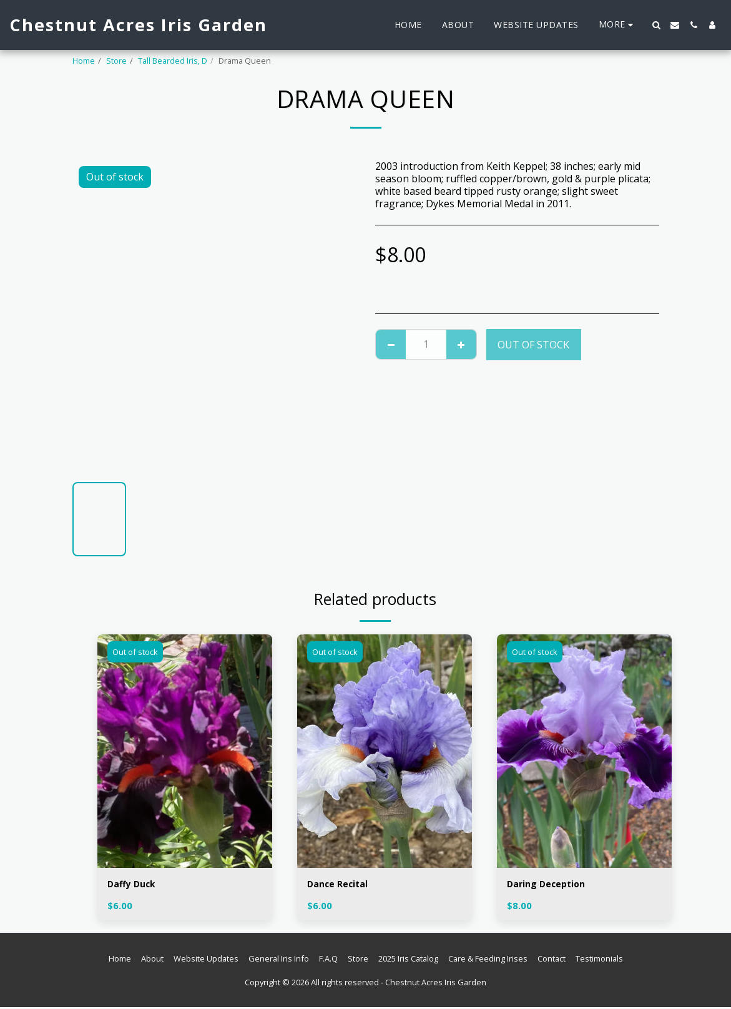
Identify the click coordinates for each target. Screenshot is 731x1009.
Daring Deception (550, 885)
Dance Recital (341, 885)
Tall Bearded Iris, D (172, 60)
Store (116, 60)
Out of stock (533, 345)
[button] (656, 25)
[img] (184, 750)
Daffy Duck (133, 885)
